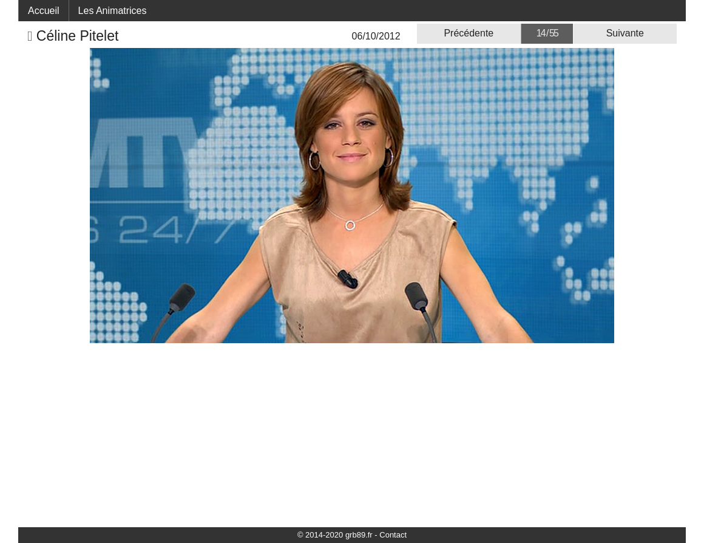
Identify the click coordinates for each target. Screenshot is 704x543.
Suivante (625, 33)
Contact (393, 534)
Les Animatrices (112, 10)
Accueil (43, 10)
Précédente (468, 33)
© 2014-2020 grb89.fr (335, 534)
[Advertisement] (352, 434)
